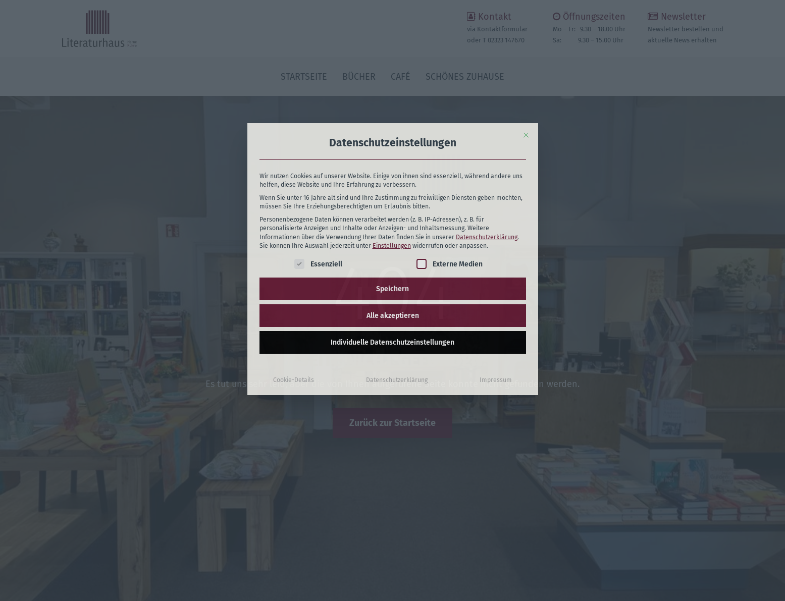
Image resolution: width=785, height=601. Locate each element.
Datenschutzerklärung (486, 178)
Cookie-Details (293, 321)
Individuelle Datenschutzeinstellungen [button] (392, 284)
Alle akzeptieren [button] (393, 257)
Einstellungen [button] (392, 187)
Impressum (496, 321)
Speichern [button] (392, 230)
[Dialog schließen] (526, 77)
